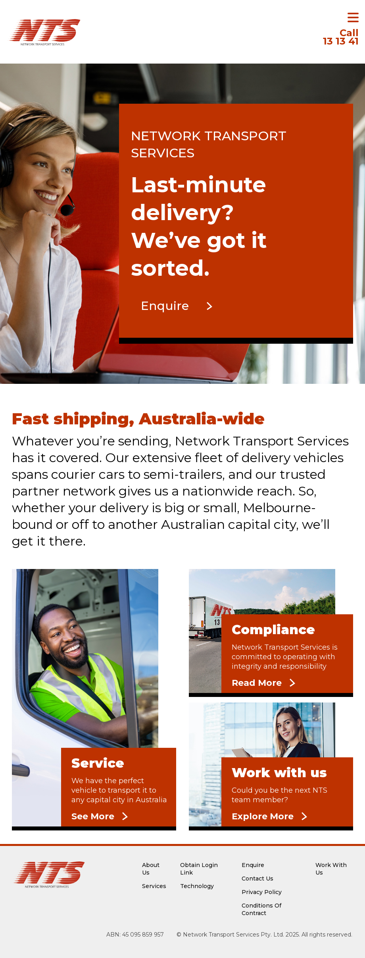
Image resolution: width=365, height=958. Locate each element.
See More (92, 816)
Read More (257, 682)
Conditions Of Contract (261, 909)
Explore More (263, 816)
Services (154, 886)
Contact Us (257, 878)
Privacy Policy (262, 892)
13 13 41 (341, 38)
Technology (197, 886)
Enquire (165, 305)
